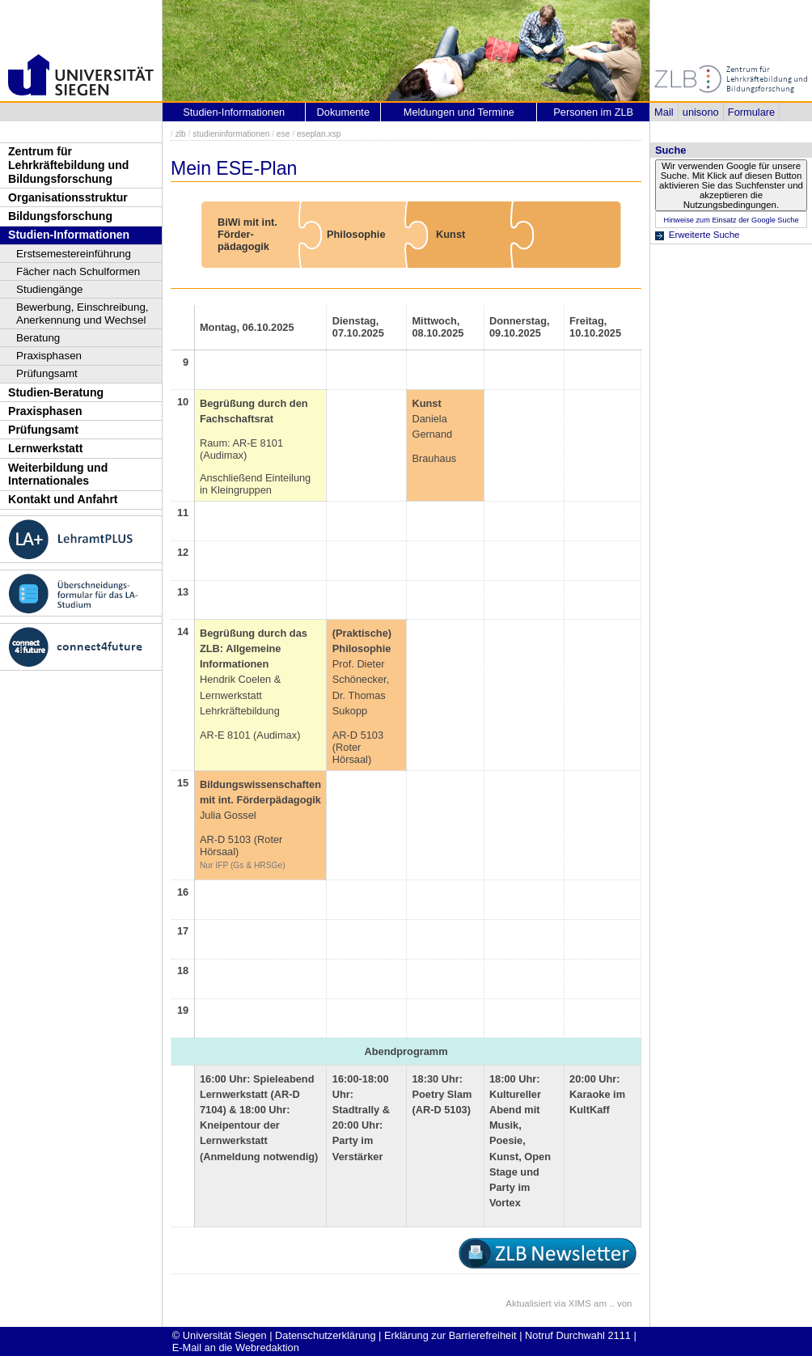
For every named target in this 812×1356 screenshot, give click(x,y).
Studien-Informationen (68, 234)
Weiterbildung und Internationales (58, 474)
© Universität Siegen (219, 1335)
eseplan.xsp (319, 133)
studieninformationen (230, 133)
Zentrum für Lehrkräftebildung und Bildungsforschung (68, 164)
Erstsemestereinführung (73, 254)
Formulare (751, 112)
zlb (181, 133)
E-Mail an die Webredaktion (235, 1347)
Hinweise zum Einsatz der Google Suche (730, 220)
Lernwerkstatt (45, 448)
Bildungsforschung (60, 216)
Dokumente (343, 112)
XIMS (580, 1303)
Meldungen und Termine (459, 112)
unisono (701, 112)
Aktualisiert (528, 1303)
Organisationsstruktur (68, 197)
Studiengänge (49, 289)
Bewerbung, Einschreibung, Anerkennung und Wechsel (82, 313)
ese (283, 133)
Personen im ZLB (593, 112)
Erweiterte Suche (704, 234)
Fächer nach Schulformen (78, 271)
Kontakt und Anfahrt (63, 499)
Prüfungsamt (47, 373)
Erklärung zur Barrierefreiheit (450, 1335)
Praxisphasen (49, 356)
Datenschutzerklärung (325, 1335)
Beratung (38, 338)
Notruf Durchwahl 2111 (578, 1335)
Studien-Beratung (56, 392)
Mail (663, 112)
